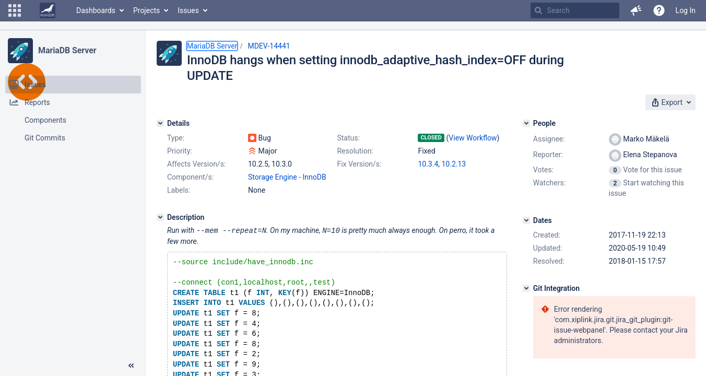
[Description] (160, 217)
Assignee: (549, 139)
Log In (686, 10)
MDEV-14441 (269, 46)
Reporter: (548, 154)
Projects (146, 10)
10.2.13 (454, 164)
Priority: (179, 151)
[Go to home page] (47, 10)
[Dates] (526, 220)
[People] (526, 123)
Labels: (178, 190)
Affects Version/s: (196, 164)
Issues (188, 10)
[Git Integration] (526, 288)
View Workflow (473, 138)
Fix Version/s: (359, 164)
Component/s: (190, 177)
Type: (175, 138)
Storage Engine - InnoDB (287, 177)
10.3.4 (428, 164)
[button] (14, 10)
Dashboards (95, 10)
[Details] (160, 123)
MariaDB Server (67, 50)
